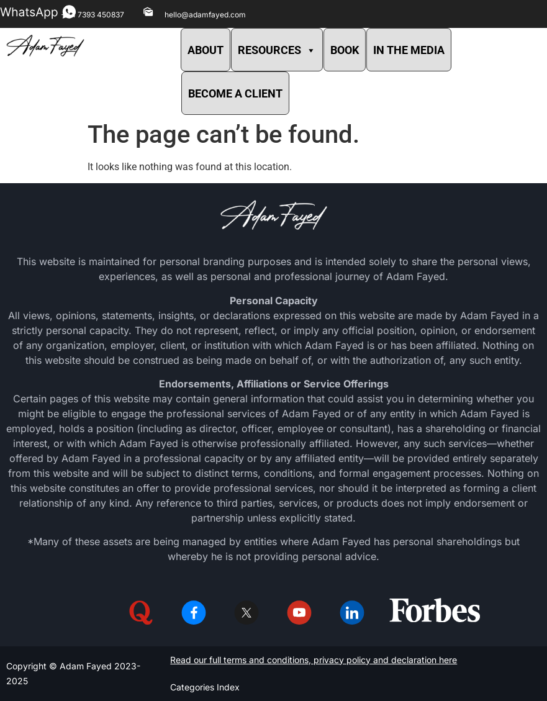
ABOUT (206, 50)
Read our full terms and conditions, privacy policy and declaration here (313, 659)
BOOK (344, 50)
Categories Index (205, 687)
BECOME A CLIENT (235, 93)
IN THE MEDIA (409, 50)
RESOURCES (277, 50)
